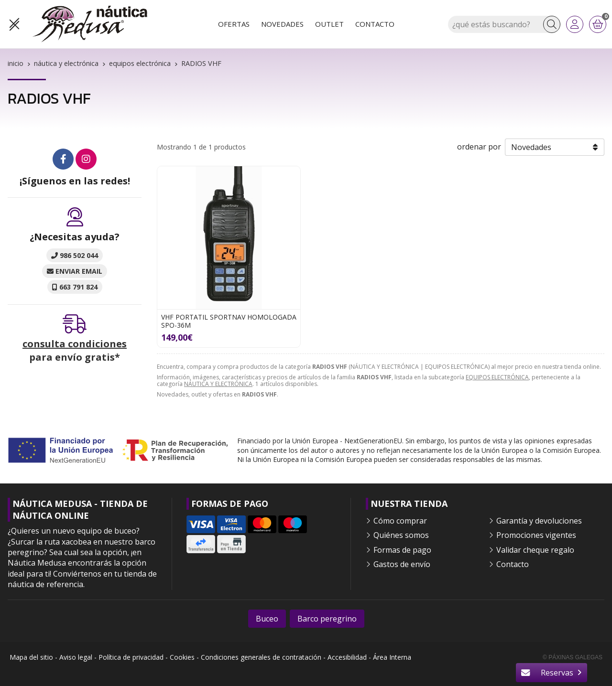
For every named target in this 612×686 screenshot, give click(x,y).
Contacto (512, 564)
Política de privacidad (131, 657)
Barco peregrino (327, 618)
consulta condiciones (74, 343)
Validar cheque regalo (535, 550)
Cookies (182, 657)
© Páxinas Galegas (572, 657)
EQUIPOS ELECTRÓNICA (497, 377)
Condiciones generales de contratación (261, 657)
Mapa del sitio (31, 657)
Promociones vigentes (536, 535)
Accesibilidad (347, 657)
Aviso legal (75, 657)
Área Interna (392, 657)
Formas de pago (402, 550)
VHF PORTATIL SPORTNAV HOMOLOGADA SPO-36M (228, 321)
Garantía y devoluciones (539, 520)
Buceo (267, 618)
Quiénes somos (401, 535)
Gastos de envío (401, 564)
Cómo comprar (400, 520)
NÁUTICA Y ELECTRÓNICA (218, 384)
